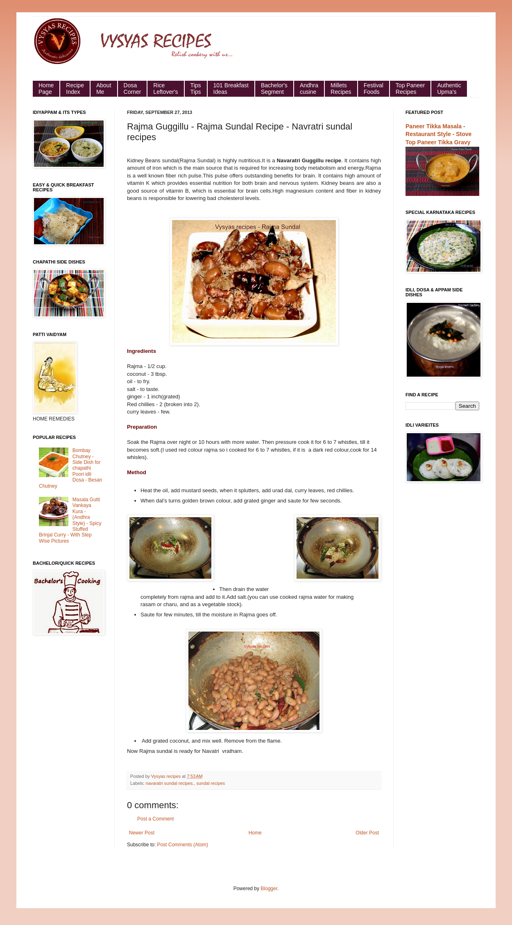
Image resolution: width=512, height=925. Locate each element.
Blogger (269, 888)
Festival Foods (373, 88)
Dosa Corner (132, 88)
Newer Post (141, 833)
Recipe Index (75, 88)
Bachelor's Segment (274, 88)
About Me (103, 88)
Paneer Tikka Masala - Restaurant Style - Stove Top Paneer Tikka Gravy (438, 134)
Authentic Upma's (449, 88)
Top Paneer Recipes (410, 88)
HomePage (46, 88)
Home (255, 833)
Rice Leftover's (165, 88)
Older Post (367, 833)
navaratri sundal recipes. (170, 783)
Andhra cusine (309, 88)
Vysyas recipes (166, 776)
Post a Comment (155, 819)
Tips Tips (195, 88)
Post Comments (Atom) (182, 845)
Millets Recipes (341, 88)
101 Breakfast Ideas (231, 88)
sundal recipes (210, 783)
